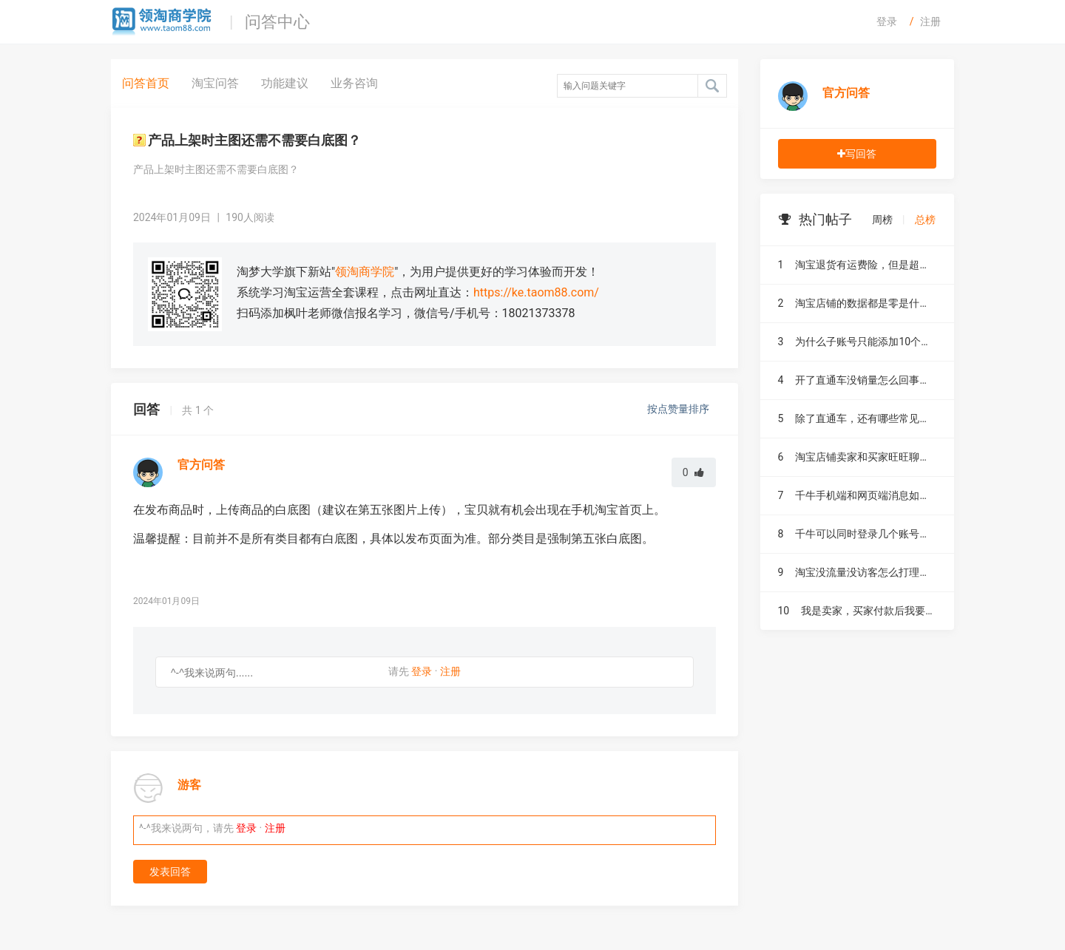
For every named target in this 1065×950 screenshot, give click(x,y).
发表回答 (170, 872)
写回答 (856, 154)
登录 (886, 21)
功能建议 (284, 83)
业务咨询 (354, 83)
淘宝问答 (215, 83)
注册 (930, 21)
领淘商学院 (364, 272)
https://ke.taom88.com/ (536, 292)
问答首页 (145, 83)
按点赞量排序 (679, 409)
